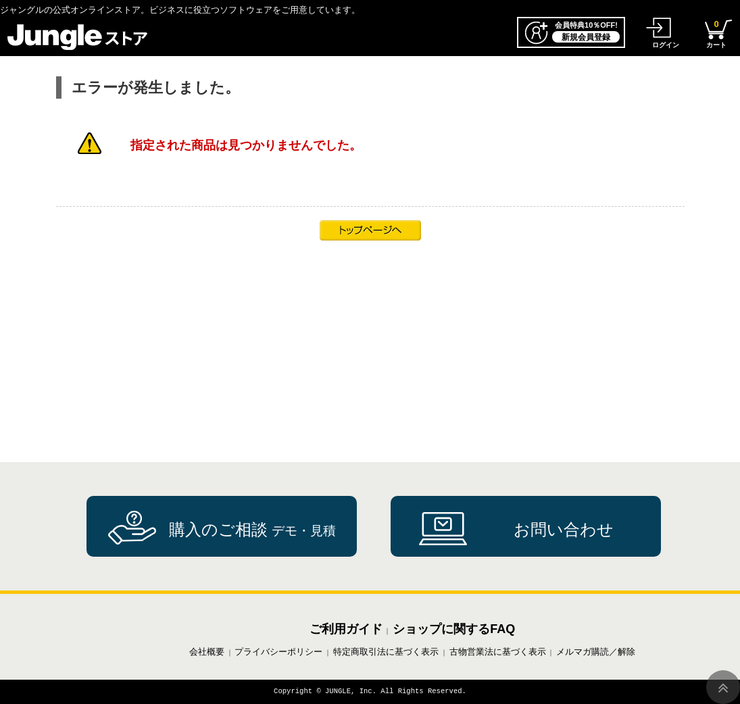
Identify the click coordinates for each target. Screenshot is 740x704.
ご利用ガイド (346, 629)
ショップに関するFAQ (454, 629)
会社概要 (206, 652)
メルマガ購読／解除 (595, 652)
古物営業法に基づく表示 (497, 652)
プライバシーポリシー (278, 652)
